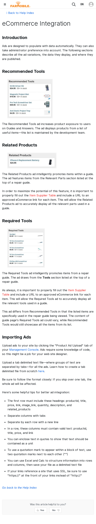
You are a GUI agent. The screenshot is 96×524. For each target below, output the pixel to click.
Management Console (24, 349)
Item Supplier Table (42, 195)
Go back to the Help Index (19, 487)
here (41, 371)
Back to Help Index (20, 13)
